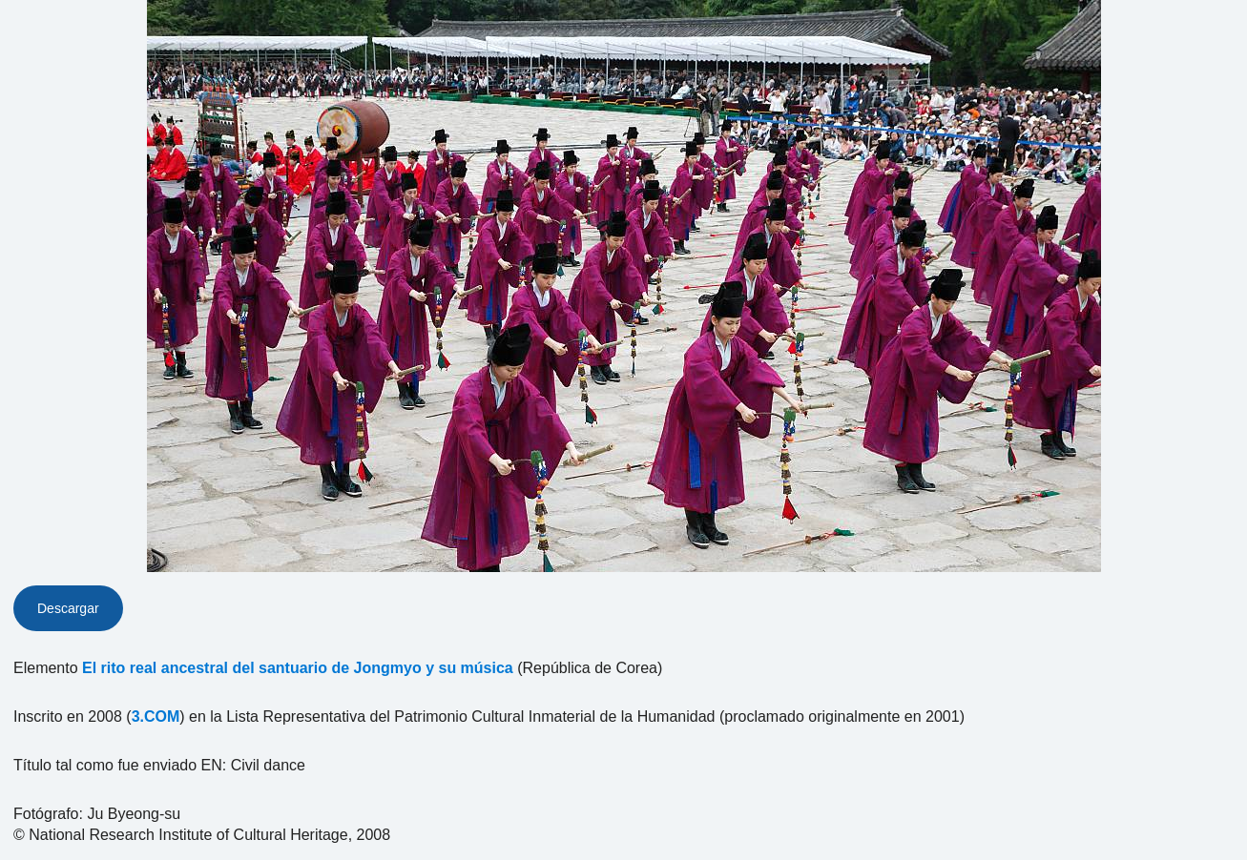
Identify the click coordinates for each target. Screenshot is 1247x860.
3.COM (156, 716)
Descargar (68, 608)
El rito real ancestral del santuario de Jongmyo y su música (297, 668)
